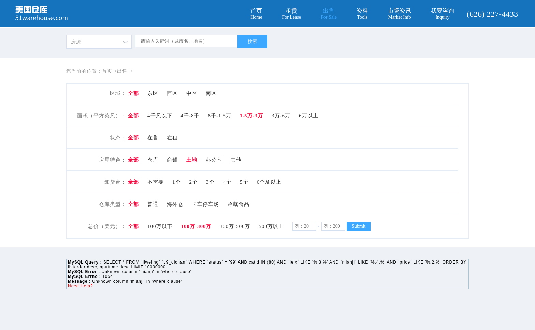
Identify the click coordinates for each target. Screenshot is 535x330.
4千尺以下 (159, 115)
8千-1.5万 (219, 115)
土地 (191, 160)
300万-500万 (235, 226)
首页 (256, 13)
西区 (172, 93)
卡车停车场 (205, 204)
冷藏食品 (238, 204)
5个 (244, 182)
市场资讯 (399, 13)
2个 (193, 182)
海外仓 (175, 204)
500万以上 (271, 226)
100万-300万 (196, 226)
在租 (172, 137)
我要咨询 (442, 13)
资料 (362, 13)
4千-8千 (190, 115)
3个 (210, 182)
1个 (176, 182)
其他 (236, 160)
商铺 (172, 160)
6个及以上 (269, 182)
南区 (211, 93)
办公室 (214, 160)
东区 (152, 93)
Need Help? (80, 286)
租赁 (291, 13)
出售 (329, 13)
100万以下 (160, 226)
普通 (152, 204)
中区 (191, 93)
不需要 (155, 182)
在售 (152, 137)
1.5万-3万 (251, 115)
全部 (133, 93)
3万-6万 (281, 115)
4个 (227, 182)
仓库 (152, 160)
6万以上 (308, 115)
